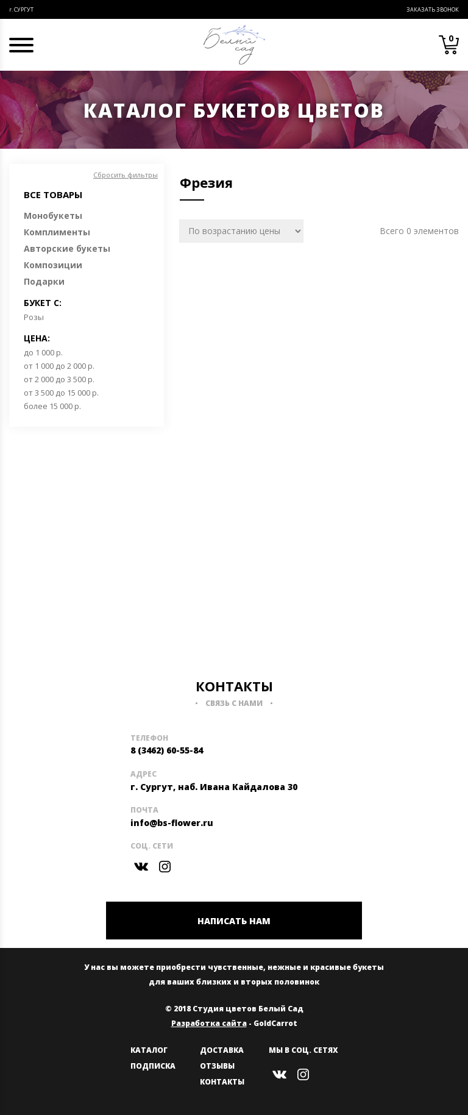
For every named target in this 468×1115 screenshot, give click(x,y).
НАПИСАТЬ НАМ (234, 921)
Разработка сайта (209, 1023)
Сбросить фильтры (125, 174)
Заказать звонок (432, 9)
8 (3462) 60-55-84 (166, 750)
